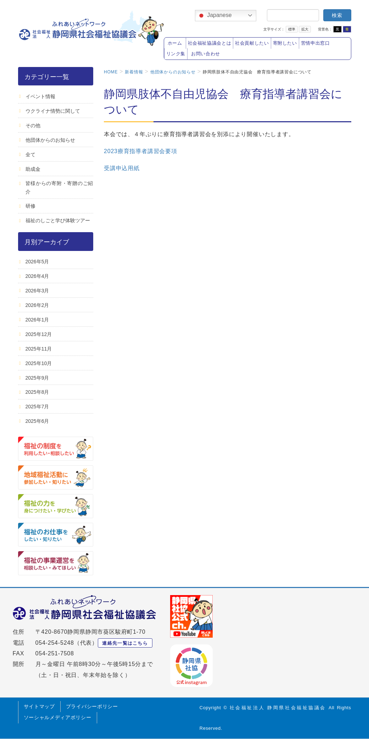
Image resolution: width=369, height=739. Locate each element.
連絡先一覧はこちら (125, 643)
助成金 (33, 169)
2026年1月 (37, 320)
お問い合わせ (205, 53)
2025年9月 (37, 378)
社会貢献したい (252, 43)
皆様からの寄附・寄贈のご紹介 (60, 187)
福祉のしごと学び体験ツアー (58, 220)
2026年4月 (37, 276)
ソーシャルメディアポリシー (57, 717)
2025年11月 (39, 349)
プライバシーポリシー (92, 706)
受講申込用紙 (122, 168)
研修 (30, 206)
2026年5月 (37, 261)
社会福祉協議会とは (209, 43)
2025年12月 (39, 334)
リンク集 (176, 53)
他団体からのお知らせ (50, 140)
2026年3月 (37, 290)
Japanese (214, 15)
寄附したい (285, 43)
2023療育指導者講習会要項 (140, 151)
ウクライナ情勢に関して (53, 111)
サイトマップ (39, 706)
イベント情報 (40, 96)
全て (30, 154)
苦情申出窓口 (315, 43)
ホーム (175, 43)
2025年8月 (37, 392)
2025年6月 (37, 421)
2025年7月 (37, 406)
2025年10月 (39, 363)
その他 (33, 125)
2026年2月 (37, 305)
